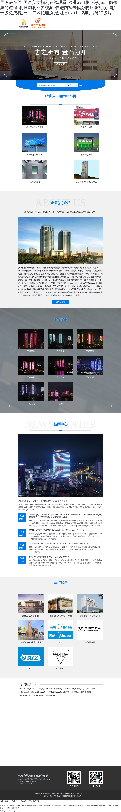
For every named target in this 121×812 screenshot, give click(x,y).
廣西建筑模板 (86, 692)
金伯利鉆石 (90, 642)
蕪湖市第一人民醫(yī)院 (90, 616)
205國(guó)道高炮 (35, 154)
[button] (9, 406)
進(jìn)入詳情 (60, 302)
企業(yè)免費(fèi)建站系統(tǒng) (50, 689)
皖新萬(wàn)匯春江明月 (31, 642)
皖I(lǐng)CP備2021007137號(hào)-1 (67, 796)
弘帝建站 (75, 692)
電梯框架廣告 (35, 182)
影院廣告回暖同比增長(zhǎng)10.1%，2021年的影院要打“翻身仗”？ (58, 543)
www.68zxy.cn (81, 793)
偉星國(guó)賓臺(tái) (31, 616)
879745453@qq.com (30, 781)
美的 (60, 642)
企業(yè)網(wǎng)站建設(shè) (43, 695)
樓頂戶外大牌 (86, 127)
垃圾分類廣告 (86, 154)
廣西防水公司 (24, 695)
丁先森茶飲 (60, 668)
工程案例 (31, 351)
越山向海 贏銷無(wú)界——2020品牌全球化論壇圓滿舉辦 (42, 501)
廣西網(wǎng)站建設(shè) (74, 689)
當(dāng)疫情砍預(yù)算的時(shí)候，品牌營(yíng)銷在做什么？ (57, 530)
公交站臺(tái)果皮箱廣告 (86, 182)
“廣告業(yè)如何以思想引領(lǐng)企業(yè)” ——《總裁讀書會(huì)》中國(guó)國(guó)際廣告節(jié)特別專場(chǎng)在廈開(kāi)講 (65, 515)
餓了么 (31, 668)
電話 (21, 784)
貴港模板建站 (91, 689)
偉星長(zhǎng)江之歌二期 (60, 616)
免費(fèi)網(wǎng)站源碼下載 (58, 692)
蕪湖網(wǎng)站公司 (27, 689)
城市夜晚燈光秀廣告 (35, 127)
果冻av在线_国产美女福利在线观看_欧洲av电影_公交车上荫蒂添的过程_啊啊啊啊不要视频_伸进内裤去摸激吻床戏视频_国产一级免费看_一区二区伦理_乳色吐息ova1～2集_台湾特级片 (59, 7)
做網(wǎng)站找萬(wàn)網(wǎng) (32, 692)
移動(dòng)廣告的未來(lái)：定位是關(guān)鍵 (49, 557)
